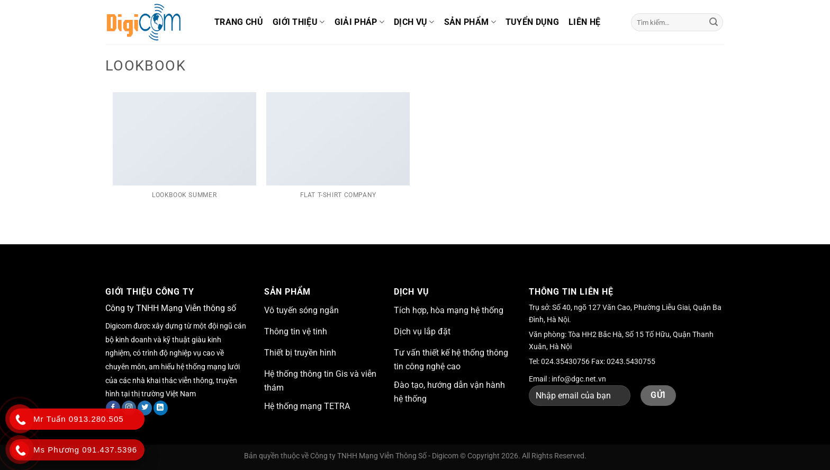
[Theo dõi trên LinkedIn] (161, 408)
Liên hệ (584, 22)
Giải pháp (359, 22)
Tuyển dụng (532, 22)
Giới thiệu (299, 22)
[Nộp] (714, 22)
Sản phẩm (470, 22)
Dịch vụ (414, 22)
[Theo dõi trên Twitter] (145, 408)
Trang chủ (238, 22)
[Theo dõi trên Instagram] (129, 408)
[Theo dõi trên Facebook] (113, 408)
